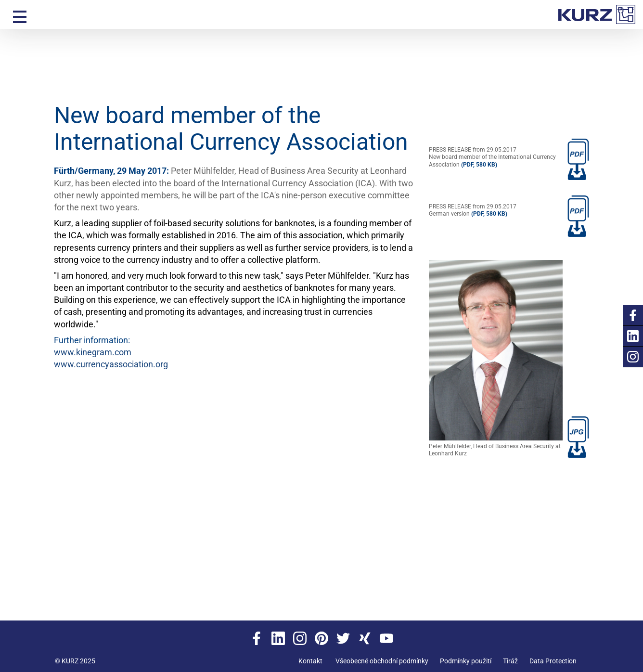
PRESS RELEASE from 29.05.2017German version (472, 210)
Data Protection (553, 661)
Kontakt (310, 661)
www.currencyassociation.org (111, 364)
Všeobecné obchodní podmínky (381, 661)
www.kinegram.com (92, 352)
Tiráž (510, 661)
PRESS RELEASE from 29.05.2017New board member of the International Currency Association (492, 157)
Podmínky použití (465, 661)
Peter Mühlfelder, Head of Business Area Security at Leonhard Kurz (496, 358)
